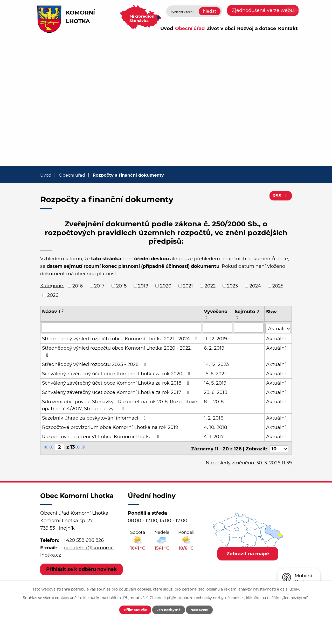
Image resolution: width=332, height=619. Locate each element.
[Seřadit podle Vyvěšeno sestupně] (207, 318)
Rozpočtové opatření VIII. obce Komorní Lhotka (101, 435)
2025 (277, 286)
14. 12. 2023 (216, 363)
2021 (188, 286)
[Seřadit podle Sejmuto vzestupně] (237, 316)
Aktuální (276, 338)
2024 (255, 286)
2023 (232, 286)
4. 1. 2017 (214, 435)
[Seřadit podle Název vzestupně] (63, 309)
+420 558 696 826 (84, 538)
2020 (165, 286)
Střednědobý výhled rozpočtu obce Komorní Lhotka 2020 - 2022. (117, 350)
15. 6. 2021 (215, 373)
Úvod (166, 28)
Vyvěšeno (216, 311)
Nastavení (202, 609)
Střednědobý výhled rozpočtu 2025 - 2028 (95, 363)
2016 (77, 286)
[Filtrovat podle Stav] (278, 327)
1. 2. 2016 (214, 417)
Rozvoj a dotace (256, 28)
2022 (210, 286)
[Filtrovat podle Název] (121, 327)
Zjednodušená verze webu (263, 10)
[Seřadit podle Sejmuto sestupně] (237, 318)
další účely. (290, 588)
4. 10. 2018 (215, 426)
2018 (121, 286)
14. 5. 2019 (215, 382)
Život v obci (221, 28)
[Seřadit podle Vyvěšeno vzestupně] (207, 316)
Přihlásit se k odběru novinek (82, 570)
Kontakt (288, 28)
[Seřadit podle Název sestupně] (63, 311)
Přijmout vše (131, 609)
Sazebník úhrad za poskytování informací (95, 417)
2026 (52, 295)
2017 (99, 286)
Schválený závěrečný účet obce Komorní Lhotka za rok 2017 (116, 391)
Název (51, 311)
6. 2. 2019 (214, 347)
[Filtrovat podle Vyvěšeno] (217, 327)
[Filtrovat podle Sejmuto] (249, 327)
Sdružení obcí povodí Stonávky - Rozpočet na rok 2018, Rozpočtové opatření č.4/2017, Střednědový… (119, 404)
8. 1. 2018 (214, 401)
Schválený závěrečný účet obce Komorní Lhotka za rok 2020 (117, 373)
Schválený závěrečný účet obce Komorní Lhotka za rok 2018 (116, 382)
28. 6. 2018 (215, 391)
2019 (143, 286)
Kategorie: (52, 286)
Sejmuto (247, 311)
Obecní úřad (190, 28)
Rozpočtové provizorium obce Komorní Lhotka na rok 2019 (115, 426)
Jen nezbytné (168, 609)
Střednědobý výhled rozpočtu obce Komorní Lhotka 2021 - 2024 (120, 338)
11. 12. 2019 (215, 338)
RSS (280, 197)
